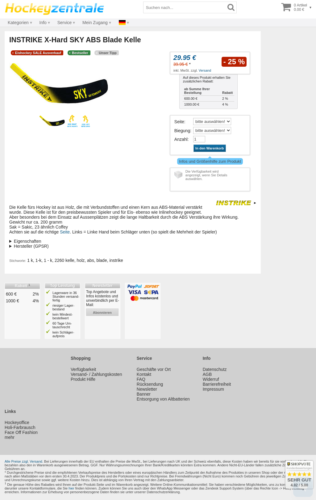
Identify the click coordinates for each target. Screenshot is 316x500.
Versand (205, 70)
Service (64, 22)
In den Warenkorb (209, 148)
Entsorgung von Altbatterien (163, 399)
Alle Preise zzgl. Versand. (24, 461)
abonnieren (102, 312)
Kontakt (144, 374)
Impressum (213, 389)
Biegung (182, 130)
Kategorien (18, 22)
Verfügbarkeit (83, 369)
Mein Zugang (95, 22)
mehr (10, 437)
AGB (207, 374)
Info (43, 22)
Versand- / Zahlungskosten (96, 374)
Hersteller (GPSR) (31, 246)
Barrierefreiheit (217, 384)
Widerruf (211, 379)
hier (71, 488)
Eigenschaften (27, 241)
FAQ (141, 379)
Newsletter (147, 389)
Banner (144, 394)
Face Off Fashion (21, 432)
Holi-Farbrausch (20, 427)
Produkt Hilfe (83, 379)
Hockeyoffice (17, 422)
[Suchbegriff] (184, 7)
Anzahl (181, 139)
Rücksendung (150, 384)
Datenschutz (215, 369)
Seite (179, 121)
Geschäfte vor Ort (154, 369)
